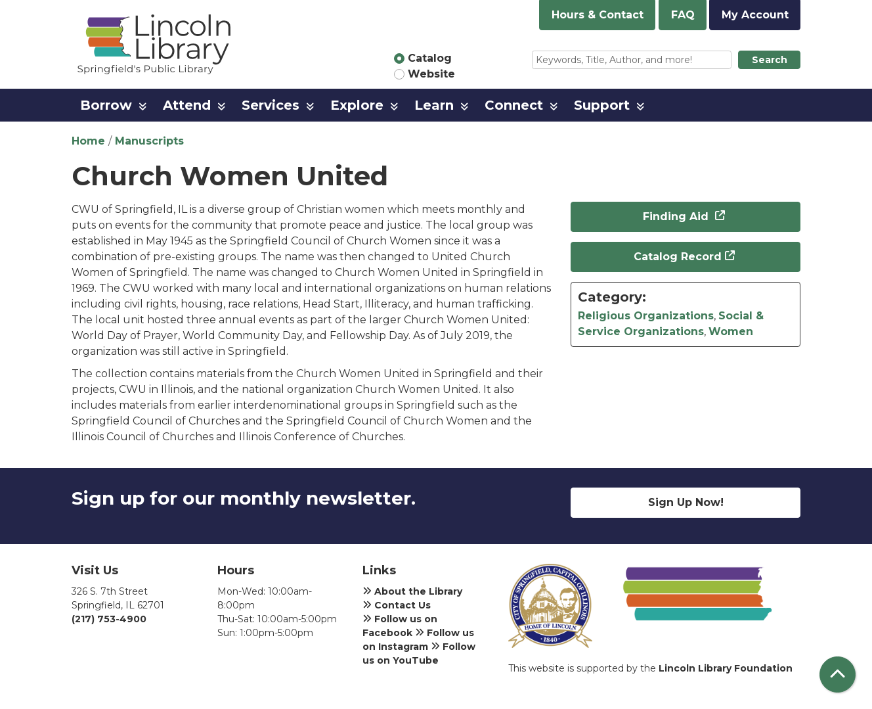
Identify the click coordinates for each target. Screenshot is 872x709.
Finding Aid (677, 216)
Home (88, 141)
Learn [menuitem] (434, 105)
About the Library (412, 591)
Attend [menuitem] (187, 105)
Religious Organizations (646, 315)
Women (730, 331)
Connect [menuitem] (514, 105)
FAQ (683, 15)
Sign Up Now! (686, 502)
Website (431, 74)
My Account (755, 15)
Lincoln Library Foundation (726, 668)
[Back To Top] (837, 674)
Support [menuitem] (602, 105)
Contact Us (396, 605)
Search (769, 60)
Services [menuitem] (270, 105)
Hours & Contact (597, 15)
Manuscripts (149, 141)
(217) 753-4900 (109, 619)
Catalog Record (678, 256)
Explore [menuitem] (356, 105)
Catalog (430, 58)
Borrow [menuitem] (106, 105)
